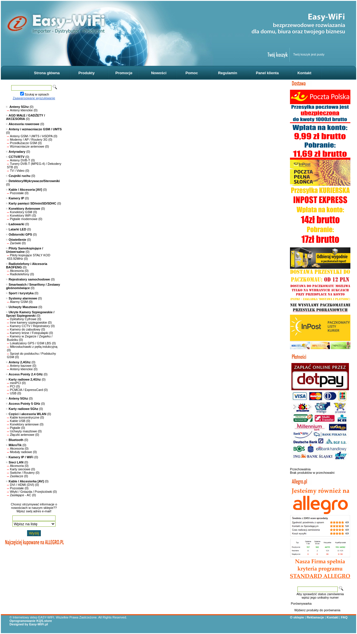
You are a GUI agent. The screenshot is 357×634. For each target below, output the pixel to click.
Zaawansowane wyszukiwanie (34, 98)
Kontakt (304, 73)
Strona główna (47, 73)
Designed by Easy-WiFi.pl (28, 624)
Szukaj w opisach (37, 94)
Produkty (87, 73)
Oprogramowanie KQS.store (30, 620)
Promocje (123, 73)
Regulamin (227, 73)
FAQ (344, 617)
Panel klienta (267, 73)
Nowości (158, 73)
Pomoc (192, 73)
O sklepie (297, 617)
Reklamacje (315, 617)
